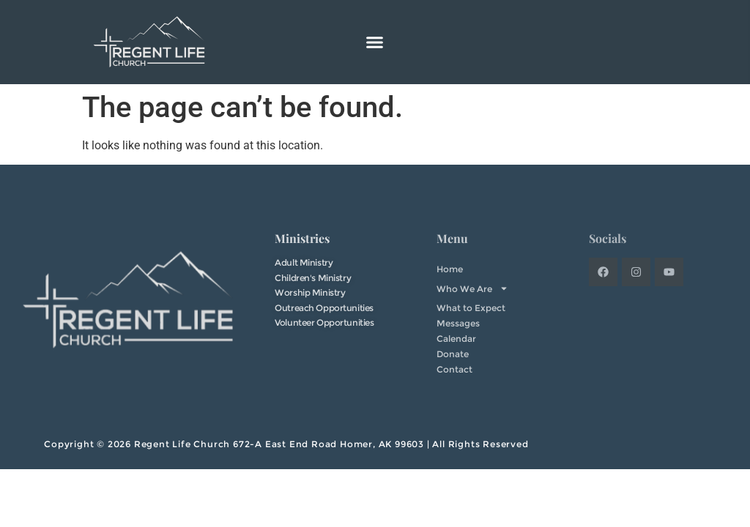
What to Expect (471, 307)
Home (450, 269)
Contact (454, 369)
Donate (453, 353)
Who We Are (472, 288)
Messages (458, 323)
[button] (375, 42)
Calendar (456, 338)
